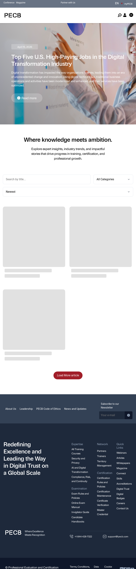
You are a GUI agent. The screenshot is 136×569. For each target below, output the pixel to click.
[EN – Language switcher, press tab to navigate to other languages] (118, 3)
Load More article (68, 363)
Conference (9, 2)
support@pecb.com (118, 523)
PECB (128, 4)
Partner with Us (68, 2)
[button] (131, 15)
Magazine (20, 2)
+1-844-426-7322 (83, 523)
